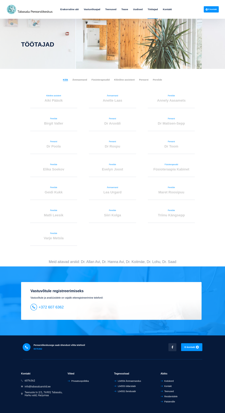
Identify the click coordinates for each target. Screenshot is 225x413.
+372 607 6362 (51, 307)
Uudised (138, 9)
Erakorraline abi (69, 9)
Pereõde (157, 79)
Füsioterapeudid (101, 79)
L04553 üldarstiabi (127, 386)
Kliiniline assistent (124, 79)
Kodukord (169, 381)
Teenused (110, 9)
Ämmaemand (79, 79)
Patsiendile (169, 401)
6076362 (38, 349)
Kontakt (167, 9)
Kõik (65, 79)
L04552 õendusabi (127, 391)
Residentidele (171, 396)
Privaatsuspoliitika (80, 381)
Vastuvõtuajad (92, 9)
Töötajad (153, 9)
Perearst (143, 79)
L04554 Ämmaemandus (129, 381)
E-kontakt (211, 9)
